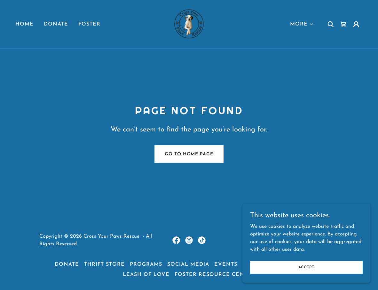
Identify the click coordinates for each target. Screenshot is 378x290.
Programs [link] (146, 264)
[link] (189, 23)
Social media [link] (188, 264)
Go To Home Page (189, 154)
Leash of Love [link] (146, 274)
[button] (302, 24)
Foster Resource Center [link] (215, 274)
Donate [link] (56, 24)
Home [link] (24, 24)
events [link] (225, 264)
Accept (306, 267)
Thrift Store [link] (104, 264)
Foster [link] (89, 24)
